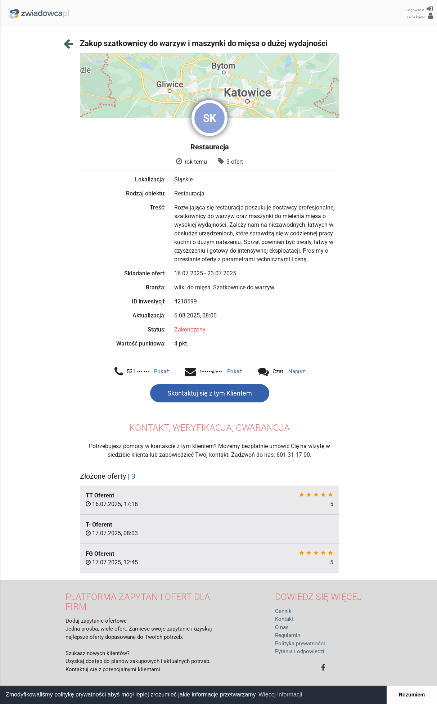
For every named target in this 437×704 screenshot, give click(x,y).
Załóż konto (419, 15)
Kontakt (284, 619)
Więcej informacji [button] (280, 694)
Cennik (283, 611)
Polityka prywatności (300, 643)
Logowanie (419, 8)
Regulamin (287, 635)
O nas (282, 627)
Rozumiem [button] (412, 695)
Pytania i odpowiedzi (299, 651)
